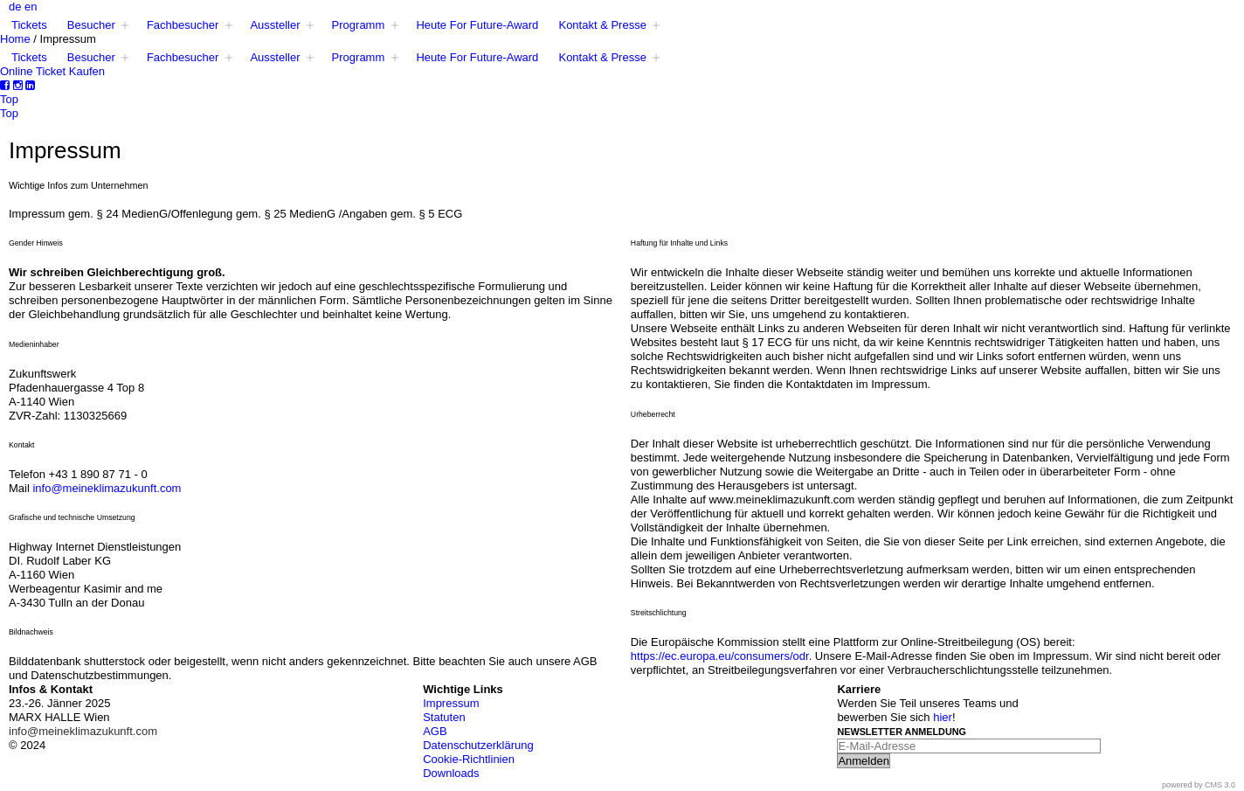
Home (15, 38)
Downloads (451, 773)
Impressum (451, 703)
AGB (434, 731)
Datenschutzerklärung (478, 745)
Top (9, 99)
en (30, 6)
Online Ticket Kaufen (52, 71)
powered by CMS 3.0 (1198, 785)
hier (942, 717)
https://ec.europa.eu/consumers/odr (720, 656)
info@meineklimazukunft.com (106, 488)
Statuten (444, 717)
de (15, 6)
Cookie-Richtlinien (469, 759)
